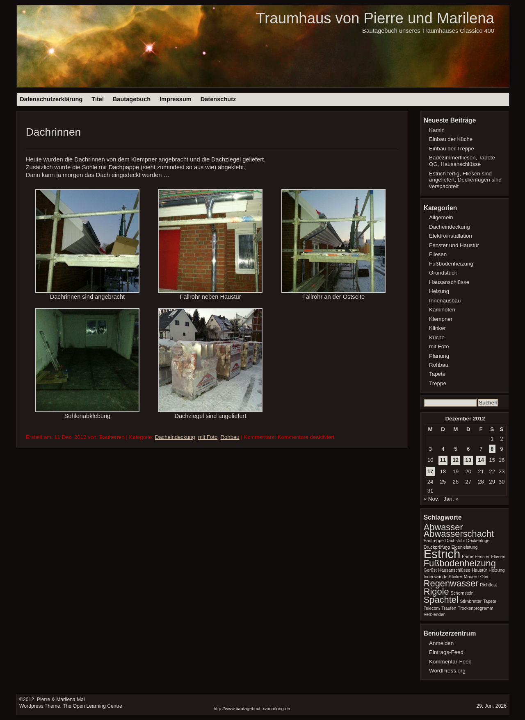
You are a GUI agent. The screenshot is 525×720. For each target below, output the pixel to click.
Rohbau (230, 437)
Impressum (176, 99)
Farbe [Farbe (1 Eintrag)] (467, 556)
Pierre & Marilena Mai (59, 699)
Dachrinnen (53, 132)
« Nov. (431, 499)
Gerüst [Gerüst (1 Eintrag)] (430, 570)
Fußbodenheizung (451, 264)
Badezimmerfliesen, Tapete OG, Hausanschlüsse (462, 160)
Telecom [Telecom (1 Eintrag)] (432, 608)
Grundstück (443, 273)
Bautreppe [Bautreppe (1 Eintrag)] (434, 540)
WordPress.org (447, 671)
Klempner (440, 319)
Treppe (437, 383)
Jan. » (450, 499)
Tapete (437, 374)
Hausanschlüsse (449, 282)
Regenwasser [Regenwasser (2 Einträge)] (451, 583)
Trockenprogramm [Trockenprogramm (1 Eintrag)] (475, 608)
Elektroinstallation (450, 236)
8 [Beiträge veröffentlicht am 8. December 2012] (492, 449)
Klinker (437, 328)
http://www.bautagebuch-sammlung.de (252, 708)
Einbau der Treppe (451, 148)
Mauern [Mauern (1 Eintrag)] (471, 576)
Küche (437, 337)
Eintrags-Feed (446, 652)
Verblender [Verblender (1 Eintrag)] (434, 614)
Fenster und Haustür (454, 245)
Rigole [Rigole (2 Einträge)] (436, 591)
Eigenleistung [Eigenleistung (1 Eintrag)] (464, 547)
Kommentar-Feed (450, 662)
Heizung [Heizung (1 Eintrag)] (496, 570)
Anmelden (441, 643)
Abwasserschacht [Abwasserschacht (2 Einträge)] (459, 534)
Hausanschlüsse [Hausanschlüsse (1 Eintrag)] (454, 570)
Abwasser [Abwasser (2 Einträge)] (443, 527)
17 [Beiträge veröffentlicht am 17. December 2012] (430, 471)
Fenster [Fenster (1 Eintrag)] (482, 556)
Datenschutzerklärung (51, 99)
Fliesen (438, 254)
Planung (439, 356)
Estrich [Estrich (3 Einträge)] (442, 554)
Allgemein (441, 217)
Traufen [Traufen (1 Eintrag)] (448, 608)
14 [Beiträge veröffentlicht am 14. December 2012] (481, 460)
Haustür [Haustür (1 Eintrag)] (479, 570)
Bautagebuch (132, 99)
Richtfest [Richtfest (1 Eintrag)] (488, 584)
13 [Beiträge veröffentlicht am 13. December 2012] (468, 460)
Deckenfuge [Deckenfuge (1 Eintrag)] (478, 540)
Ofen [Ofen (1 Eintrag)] (485, 576)
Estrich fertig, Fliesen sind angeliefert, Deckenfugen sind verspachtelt (465, 180)
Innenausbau (445, 301)
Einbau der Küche (450, 139)
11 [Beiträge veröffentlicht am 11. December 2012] (443, 460)
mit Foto (207, 437)
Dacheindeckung (175, 437)
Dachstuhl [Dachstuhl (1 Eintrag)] (455, 540)
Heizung (439, 291)
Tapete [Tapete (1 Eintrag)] (489, 601)
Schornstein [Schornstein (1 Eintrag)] (461, 593)
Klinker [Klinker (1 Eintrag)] (455, 576)
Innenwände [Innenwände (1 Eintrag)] (435, 576)
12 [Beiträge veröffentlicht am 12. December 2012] (455, 460)
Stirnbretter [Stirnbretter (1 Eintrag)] (471, 601)
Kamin (437, 130)
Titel (97, 99)
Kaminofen (442, 310)
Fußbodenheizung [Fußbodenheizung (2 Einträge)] (460, 563)
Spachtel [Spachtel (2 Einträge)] (441, 600)
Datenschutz (218, 99)
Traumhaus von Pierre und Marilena (375, 18)
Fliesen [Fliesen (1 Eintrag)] (498, 556)
